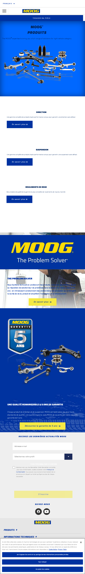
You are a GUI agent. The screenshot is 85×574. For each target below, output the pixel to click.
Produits (11, 530)
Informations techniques (21, 536)
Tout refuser (42, 562)
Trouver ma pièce (43, 18)
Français (7, 3)
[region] (42, 556)
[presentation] (34, 484)
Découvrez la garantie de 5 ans (41, 426)
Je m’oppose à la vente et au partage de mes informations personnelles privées (42, 554)
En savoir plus (41, 302)
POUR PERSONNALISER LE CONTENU (44, 464)
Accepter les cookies (42, 569)
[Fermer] (81, 542)
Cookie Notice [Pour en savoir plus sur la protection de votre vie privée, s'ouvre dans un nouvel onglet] (53, 549)
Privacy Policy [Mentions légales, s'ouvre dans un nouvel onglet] (62, 549)
